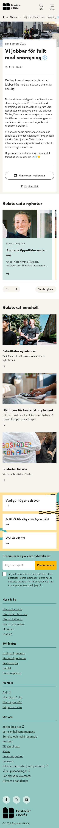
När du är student (14, 624)
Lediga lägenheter (14, 653)
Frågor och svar (12, 707)
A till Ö (7, 692)
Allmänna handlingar (15, 781)
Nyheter (14, 17)
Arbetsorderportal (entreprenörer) (24, 766)
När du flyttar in (12, 609)
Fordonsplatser (12, 673)
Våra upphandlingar (15, 771)
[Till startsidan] (4, 17)
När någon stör (12, 702)
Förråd (7, 668)
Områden (8, 629)
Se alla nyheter (45, 289)
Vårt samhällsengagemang (19, 731)
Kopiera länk (31, 186)
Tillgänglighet (11, 746)
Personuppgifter (13, 756)
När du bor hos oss (15, 614)
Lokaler (7, 634)
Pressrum (8, 761)
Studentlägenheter (14, 658)
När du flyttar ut (12, 619)
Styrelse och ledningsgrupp (20, 736)
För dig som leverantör (17, 776)
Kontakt (7, 741)
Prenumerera (45, 565)
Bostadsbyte (10, 663)
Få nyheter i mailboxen (32, 175)
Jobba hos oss (12, 727)
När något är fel (12, 697)
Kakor (6, 751)
